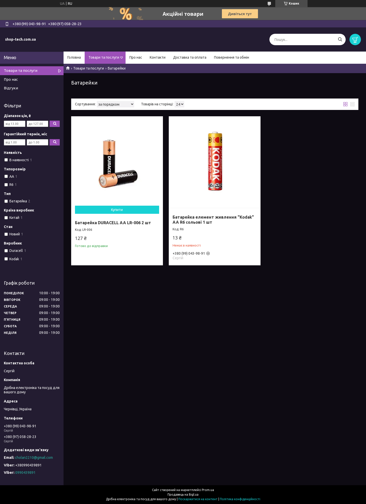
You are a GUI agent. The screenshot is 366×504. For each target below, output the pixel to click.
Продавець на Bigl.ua (183, 494)
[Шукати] (340, 39)
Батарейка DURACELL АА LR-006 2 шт (113, 222)
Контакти (157, 57)
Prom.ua (208, 490)
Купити (117, 210)
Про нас (135, 57)
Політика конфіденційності (240, 499)
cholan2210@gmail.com (34, 458)
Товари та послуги (103, 57)
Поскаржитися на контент (198, 499)
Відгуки (11, 88)
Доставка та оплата (189, 57)
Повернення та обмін (231, 57)
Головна (74, 57)
